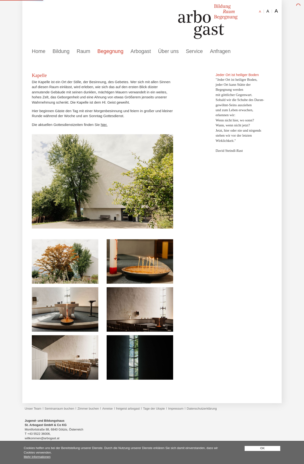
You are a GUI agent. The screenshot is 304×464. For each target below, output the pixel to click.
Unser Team (33, 408)
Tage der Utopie (154, 408)
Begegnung (110, 51)
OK (262, 448)
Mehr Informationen (37, 457)
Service (194, 51)
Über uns (168, 51)
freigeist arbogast (128, 408)
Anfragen (220, 51)
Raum (83, 51)
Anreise (107, 408)
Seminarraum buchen (59, 408)
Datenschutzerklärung (202, 408)
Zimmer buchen (88, 408)
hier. (104, 125)
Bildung (61, 51)
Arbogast (141, 51)
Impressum (175, 408)
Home (38, 51)
